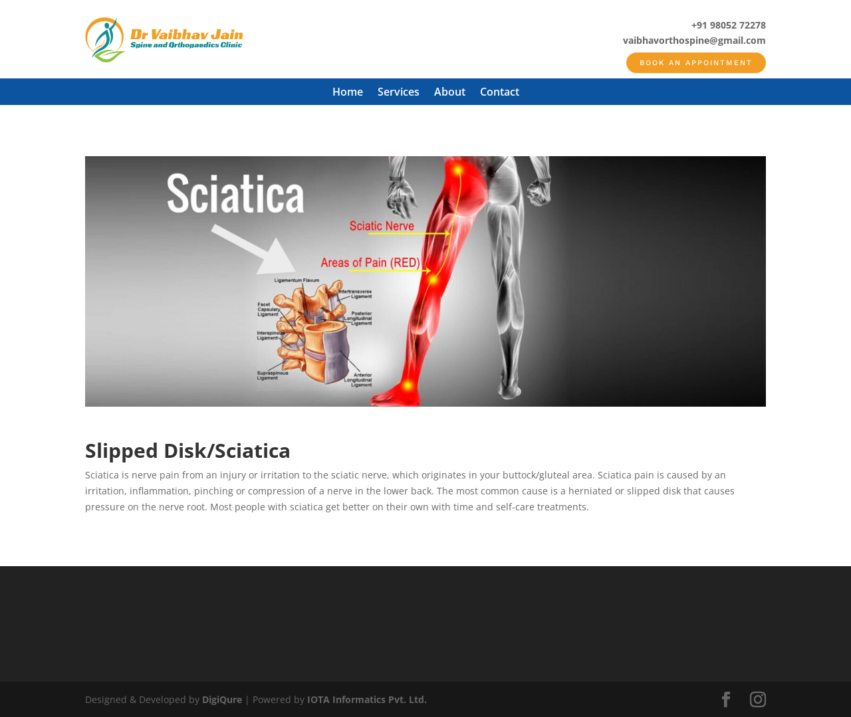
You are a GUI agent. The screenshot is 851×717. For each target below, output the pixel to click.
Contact (499, 93)
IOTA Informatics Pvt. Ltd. (367, 699)
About (449, 93)
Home (347, 93)
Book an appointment (696, 62)
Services (399, 93)
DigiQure (222, 699)
